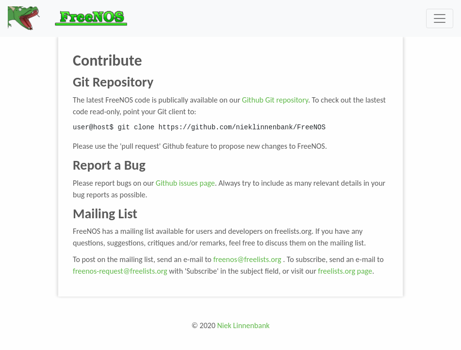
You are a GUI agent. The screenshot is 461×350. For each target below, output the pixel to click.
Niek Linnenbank (243, 325)
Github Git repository (275, 100)
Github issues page (185, 183)
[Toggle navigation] (439, 18)
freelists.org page (345, 271)
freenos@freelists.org (247, 259)
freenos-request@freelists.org (120, 271)
